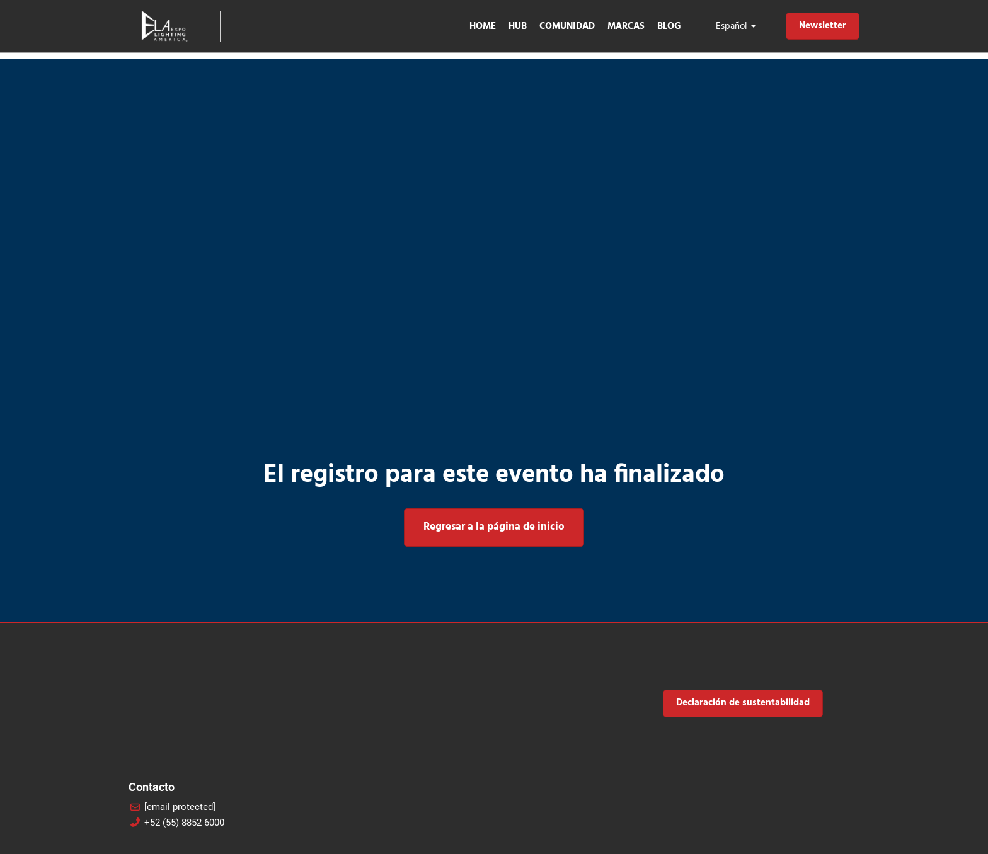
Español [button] (736, 26)
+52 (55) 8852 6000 (184, 822)
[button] (822, 26)
